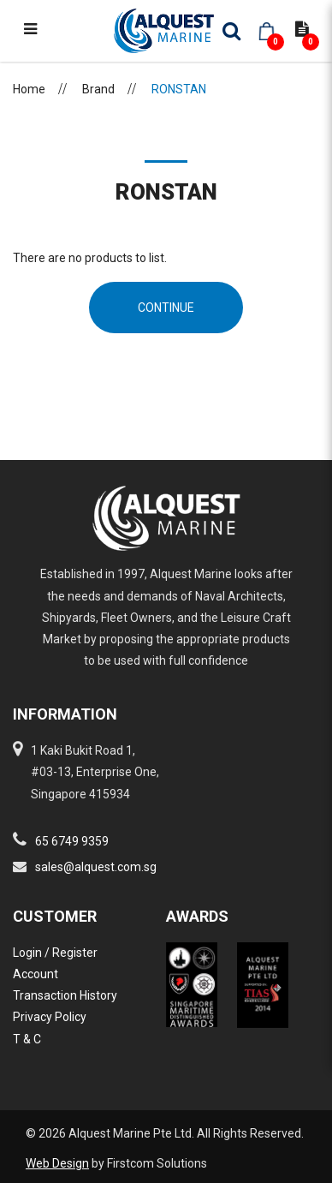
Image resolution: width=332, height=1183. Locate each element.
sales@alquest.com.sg (96, 867)
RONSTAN (178, 89)
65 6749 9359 (72, 841)
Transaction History (65, 995)
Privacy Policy (49, 1017)
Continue (166, 307)
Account (35, 974)
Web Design (57, 1163)
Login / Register (55, 952)
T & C (27, 1039)
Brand (98, 89)
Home (29, 89)
